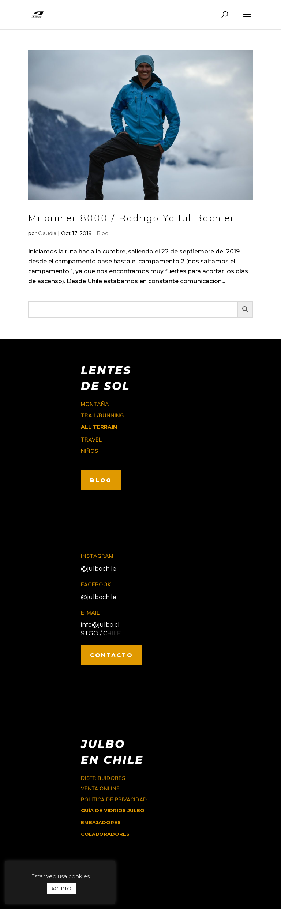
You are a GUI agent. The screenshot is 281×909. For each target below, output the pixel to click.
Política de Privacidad (114, 800)
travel (91, 439)
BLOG (101, 480)
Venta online (100, 789)
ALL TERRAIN (99, 427)
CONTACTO (111, 654)
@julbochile (98, 568)
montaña (95, 404)
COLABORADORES (105, 834)
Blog (103, 233)
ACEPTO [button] (61, 888)
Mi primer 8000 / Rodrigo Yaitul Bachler (131, 218)
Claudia (47, 233)
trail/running (102, 415)
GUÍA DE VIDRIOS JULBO (113, 810)
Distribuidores (103, 778)
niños (89, 451)
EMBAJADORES (101, 822)
